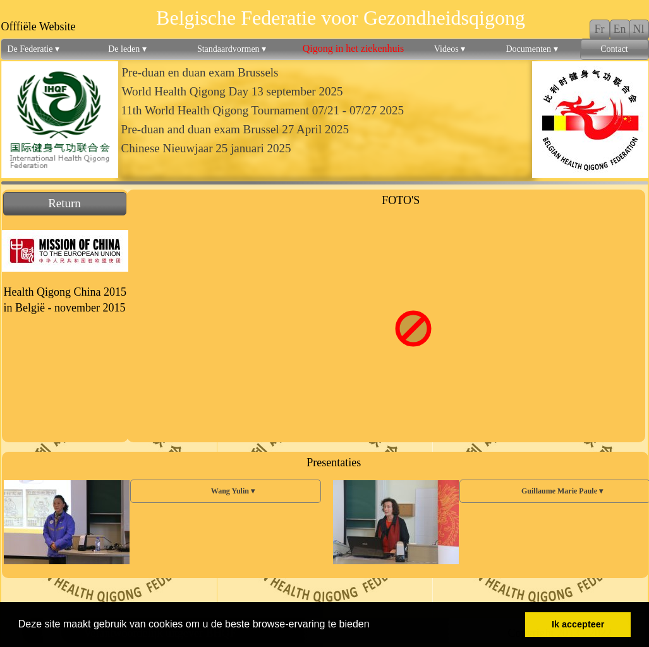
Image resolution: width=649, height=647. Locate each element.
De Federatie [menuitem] (33, 49)
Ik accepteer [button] (578, 624)
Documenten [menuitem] (531, 49)
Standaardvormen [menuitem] (231, 49)
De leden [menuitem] (127, 49)
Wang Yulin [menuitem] (225, 491)
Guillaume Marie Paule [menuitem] (554, 491)
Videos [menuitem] (449, 49)
